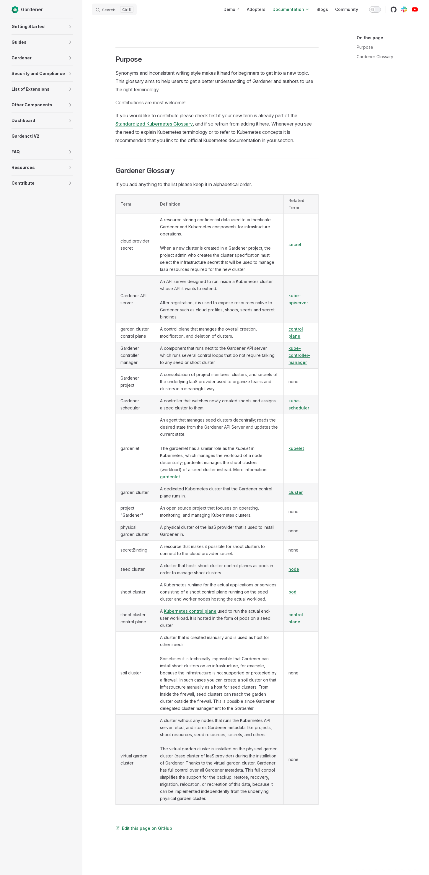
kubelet (296, 448)
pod (292, 591)
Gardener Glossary (375, 56)
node (293, 569)
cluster (295, 492)
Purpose (365, 47)
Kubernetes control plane (190, 611)
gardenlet (170, 476)
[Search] (114, 9)
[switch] (375, 9)
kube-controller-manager (299, 355)
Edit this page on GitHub (143, 828)
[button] (70, 26)
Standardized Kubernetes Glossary (154, 124)
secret (294, 244)
